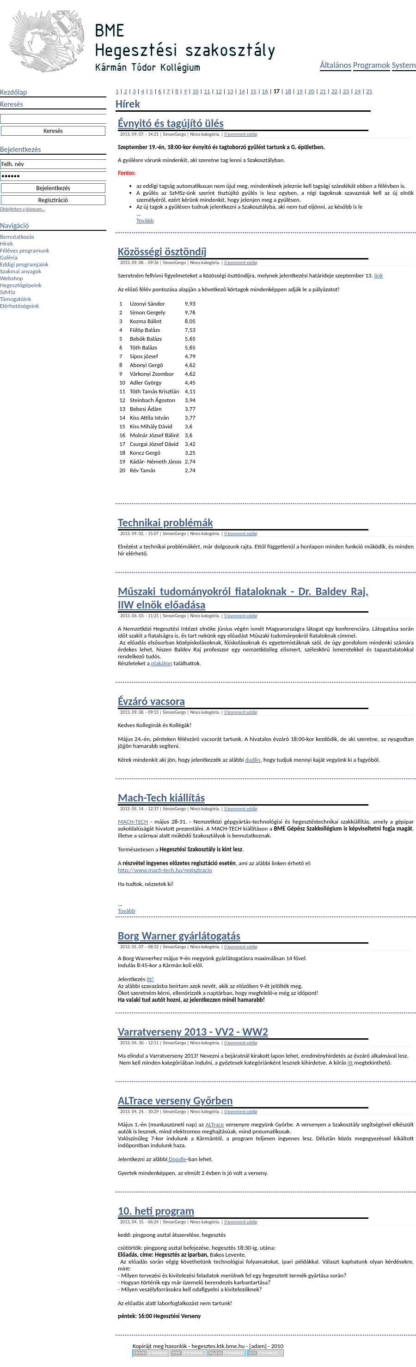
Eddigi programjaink (24, 264)
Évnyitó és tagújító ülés (171, 123)
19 (300, 91)
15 (254, 91)
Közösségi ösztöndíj (162, 251)
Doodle (176, 1159)
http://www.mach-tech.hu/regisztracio (165, 870)
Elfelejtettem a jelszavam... (22, 208)
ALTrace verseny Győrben (175, 1100)
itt (350, 1062)
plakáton (161, 663)
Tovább (145, 220)
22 (334, 91)
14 (242, 91)
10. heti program (156, 1210)
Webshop (11, 278)
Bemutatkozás (17, 236)
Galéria (9, 257)
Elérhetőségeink (19, 305)
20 (311, 91)
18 (288, 91)
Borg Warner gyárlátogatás (179, 935)
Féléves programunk (24, 250)
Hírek (6, 243)
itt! (150, 979)
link (378, 275)
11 (207, 91)
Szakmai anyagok (20, 271)
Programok (371, 65)
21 (323, 91)
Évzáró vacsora (151, 701)
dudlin (252, 759)
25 (369, 91)
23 (346, 91)
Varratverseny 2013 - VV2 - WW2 (193, 1031)
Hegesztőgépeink (21, 285)
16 (265, 91)
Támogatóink (15, 298)
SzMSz (7, 292)
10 (195, 91)
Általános (335, 65)
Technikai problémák (165, 522)
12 (218, 91)
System (404, 65)
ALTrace (215, 1124)
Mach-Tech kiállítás (161, 797)
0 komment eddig (240, 134)
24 (358, 91)
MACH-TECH (133, 821)
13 (230, 91)
